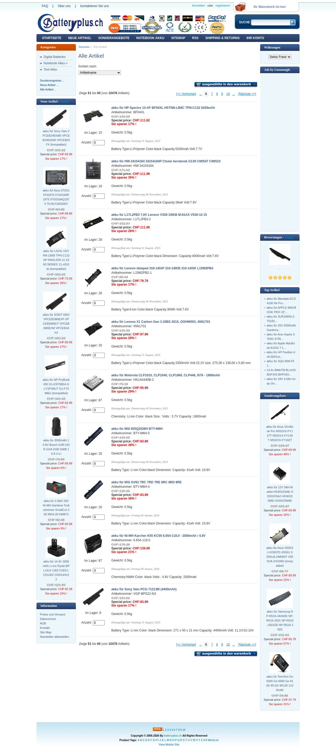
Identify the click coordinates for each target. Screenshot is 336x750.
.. (280, 268)
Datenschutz (48, 618)
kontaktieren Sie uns (94, 6)
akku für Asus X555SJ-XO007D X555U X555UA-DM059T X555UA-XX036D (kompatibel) (279, 556)
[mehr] (64, 101)
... (200, 94)
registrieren (223, 5)
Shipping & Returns (222, 38)
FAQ (45, 6)
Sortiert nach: (87, 66)
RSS (195, 38)
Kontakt (45, 627)
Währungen (272, 47)
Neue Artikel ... (49, 85)
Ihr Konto (255, 38)
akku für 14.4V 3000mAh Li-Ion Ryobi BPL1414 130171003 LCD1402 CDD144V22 (56, 570)
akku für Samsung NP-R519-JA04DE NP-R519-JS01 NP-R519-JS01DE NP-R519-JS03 (279, 620)
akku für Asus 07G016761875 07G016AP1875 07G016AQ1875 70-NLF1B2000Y (56, 197)
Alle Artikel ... (48, 89)
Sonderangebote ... (52, 80)
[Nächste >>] (247, 94)
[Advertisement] (280, 152)
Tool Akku (50, 69)
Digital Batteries (55, 57)
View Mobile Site (169, 744)
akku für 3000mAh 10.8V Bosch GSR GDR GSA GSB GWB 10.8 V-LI (56, 447)
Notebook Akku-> (56, 63)
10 (228, 94)
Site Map (45, 632)
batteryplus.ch (173, 735)
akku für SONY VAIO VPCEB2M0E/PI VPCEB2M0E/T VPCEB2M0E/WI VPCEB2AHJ (56, 323)
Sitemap (178, 38)
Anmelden (198, 5)
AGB (43, 623)
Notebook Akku (150, 38)
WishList (213, 740)
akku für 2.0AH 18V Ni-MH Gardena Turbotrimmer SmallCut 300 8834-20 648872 (56, 507)
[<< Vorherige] (186, 94)
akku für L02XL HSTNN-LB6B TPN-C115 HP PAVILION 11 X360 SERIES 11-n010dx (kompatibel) (56, 259)
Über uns (64, 6)
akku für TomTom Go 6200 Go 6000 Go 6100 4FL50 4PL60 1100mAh (279, 683)
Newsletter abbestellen (54, 636)
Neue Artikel (79, 38)
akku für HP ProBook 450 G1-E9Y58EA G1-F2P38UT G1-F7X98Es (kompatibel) (56, 386)
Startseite (51, 38)
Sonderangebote (113, 38)
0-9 (205, 740)
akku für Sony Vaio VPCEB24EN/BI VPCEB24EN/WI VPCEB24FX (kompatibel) (56, 138)
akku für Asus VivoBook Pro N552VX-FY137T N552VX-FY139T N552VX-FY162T (279, 433)
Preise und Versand (52, 614)
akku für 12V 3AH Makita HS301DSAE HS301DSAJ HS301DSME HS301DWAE (280, 494)
